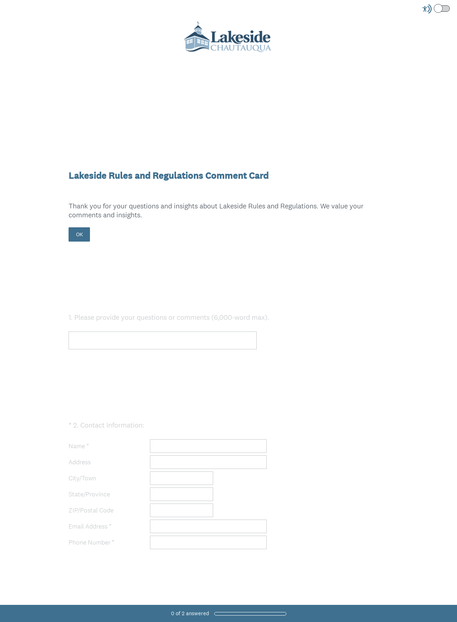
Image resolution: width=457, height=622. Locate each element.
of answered (190, 613)
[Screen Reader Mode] (437, 9)
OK (79, 234)
